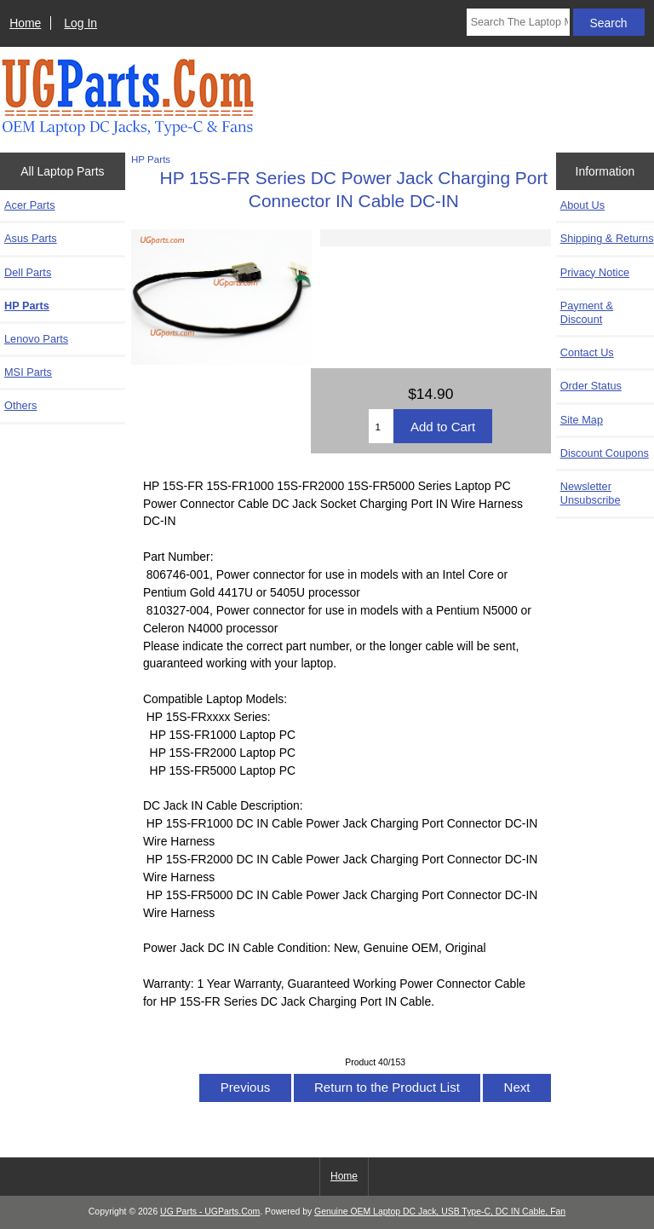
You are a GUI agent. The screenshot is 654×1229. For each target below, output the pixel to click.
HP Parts (150, 158)
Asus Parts (30, 238)
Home (25, 23)
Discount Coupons (604, 453)
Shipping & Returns (607, 238)
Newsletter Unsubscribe (590, 493)
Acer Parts (29, 205)
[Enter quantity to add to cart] (381, 426)
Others (20, 405)
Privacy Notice (594, 272)
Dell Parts (27, 272)
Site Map (581, 419)
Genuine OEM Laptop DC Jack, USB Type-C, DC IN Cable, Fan (439, 1211)
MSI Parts (28, 372)
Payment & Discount (586, 312)
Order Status (591, 385)
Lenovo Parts (36, 338)
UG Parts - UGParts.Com (210, 1211)
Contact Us (587, 352)
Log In (80, 23)
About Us (582, 205)
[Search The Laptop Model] (518, 22)
